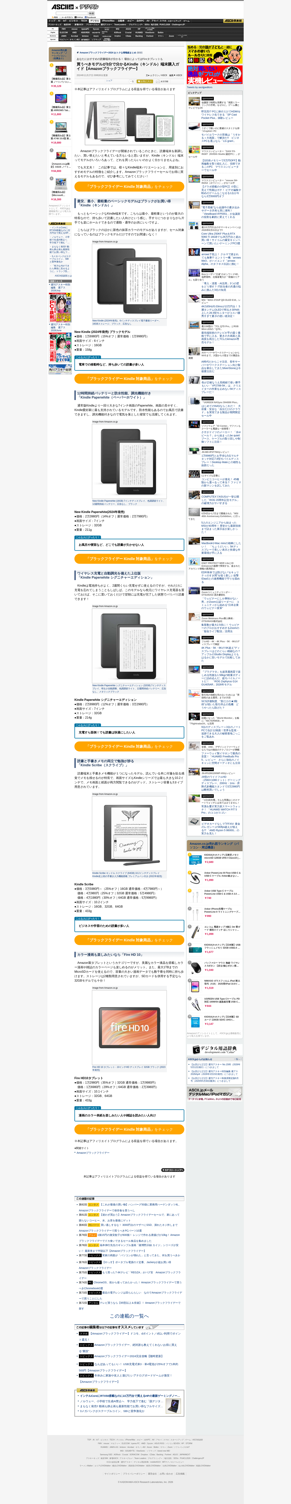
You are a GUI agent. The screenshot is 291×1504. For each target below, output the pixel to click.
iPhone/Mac (108, 20)
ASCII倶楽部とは (63, 275)
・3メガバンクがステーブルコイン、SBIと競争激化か (60, 259)
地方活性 (154, 25)
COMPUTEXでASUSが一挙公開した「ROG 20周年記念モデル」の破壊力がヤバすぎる (220, 500)
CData (128, 36)
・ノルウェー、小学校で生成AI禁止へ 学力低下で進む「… (60, 240)
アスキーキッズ (54, 25)
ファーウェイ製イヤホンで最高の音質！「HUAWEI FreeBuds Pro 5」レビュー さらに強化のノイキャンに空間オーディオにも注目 (220, 758)
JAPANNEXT (85, 39)
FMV (64, 29)
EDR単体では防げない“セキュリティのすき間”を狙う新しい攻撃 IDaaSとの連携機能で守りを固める (221, 577)
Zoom (171, 36)
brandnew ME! (107, 39)
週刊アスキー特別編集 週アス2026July (60, 287)
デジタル (87, 6)
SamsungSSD (104, 32)
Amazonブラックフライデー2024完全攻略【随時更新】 (129, 1356)
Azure (96, 36)
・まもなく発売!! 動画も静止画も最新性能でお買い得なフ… (60, 249)
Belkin (160, 33)
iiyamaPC (85, 29)
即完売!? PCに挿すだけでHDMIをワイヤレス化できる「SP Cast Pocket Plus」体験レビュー (221, 114)
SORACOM (134, 1455)
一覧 (132, 81)
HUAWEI (139, 33)
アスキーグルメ (92, 25)
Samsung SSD (106, 1455)
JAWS (63, 36)
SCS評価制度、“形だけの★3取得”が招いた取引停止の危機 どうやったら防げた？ (220, 704)
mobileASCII (155, 1462)
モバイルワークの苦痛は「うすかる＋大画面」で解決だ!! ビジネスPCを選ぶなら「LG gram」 (220, 138)
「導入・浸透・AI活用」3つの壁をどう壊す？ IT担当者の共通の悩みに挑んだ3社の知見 (221, 286)
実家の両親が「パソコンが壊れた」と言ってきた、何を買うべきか (141, 1255)
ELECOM (64, 33)
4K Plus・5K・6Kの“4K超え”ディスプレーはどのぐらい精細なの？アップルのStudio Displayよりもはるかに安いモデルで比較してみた (220, 654)
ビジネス (73, 20)
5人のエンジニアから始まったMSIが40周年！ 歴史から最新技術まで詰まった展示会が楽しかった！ (221, 527)
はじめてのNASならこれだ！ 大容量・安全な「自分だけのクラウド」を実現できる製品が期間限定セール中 (221, 410)
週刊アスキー (106, 25)
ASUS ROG (85, 33)
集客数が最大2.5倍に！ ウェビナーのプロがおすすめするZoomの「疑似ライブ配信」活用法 (220, 628)
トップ (52, 20)
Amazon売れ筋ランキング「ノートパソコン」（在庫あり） (59, 54)
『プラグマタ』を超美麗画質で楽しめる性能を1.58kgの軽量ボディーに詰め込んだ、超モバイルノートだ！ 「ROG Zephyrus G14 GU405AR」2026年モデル (221, 678)
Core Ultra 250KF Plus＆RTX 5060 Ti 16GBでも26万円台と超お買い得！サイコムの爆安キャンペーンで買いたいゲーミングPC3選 (221, 238)
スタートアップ (174, 21)
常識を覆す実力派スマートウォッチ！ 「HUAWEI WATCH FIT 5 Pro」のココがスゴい (220, 809)
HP (139, 29)
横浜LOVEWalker (119, 1466)
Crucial (128, 33)
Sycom (96, 29)
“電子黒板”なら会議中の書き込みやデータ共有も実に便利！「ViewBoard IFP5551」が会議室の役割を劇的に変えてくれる (220, 212)
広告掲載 (180, 1473)
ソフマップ (96, 40)
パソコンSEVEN (106, 28)
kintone (85, 36)
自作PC (140, 20)
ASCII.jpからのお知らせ (200, 1059)
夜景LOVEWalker (153, 1466)
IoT (64, 20)
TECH (84, 20)
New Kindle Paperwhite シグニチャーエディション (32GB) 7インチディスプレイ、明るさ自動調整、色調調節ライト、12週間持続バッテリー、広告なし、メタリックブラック (129, 688)
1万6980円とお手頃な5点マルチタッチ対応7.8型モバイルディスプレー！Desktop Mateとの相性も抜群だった (221, 460)
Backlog (139, 36)
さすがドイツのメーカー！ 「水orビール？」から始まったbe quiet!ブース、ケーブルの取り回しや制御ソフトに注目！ (221, 437)
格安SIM (67, 25)
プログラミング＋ (155, 1458)
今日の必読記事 (112, 1462)
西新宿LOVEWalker (136, 1466)
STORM (189, 1443)
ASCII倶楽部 (233, 21)
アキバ (154, 20)
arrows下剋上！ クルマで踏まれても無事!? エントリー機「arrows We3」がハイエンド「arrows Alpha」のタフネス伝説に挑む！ (221, 259)
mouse (74, 29)
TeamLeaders (120, 25)
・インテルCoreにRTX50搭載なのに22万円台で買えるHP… (60, 230)
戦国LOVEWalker (203, 1466)
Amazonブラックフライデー (93, 1152)
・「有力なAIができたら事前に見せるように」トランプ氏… (60, 268)
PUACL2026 (165, 25)
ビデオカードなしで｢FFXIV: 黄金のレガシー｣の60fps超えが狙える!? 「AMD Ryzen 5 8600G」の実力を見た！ (220, 828)
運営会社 (152, 1473)
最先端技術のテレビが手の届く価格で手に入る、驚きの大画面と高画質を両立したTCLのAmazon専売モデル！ (220, 337)
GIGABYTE (96, 33)
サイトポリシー (112, 1473)
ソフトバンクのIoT (182, 36)
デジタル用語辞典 (141, 1462)
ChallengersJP (178, 25)
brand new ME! (164, 1451)
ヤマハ (161, 36)
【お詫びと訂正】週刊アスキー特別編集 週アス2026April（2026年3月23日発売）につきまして (214, 1072)
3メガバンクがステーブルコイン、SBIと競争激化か (112, 1411)
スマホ (163, 20)
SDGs (147, 25)
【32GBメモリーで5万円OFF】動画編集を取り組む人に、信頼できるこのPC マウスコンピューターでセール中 (221, 165)
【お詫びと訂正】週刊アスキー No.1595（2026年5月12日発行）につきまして (215, 1066)
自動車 (121, 20)
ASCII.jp (62, 6)
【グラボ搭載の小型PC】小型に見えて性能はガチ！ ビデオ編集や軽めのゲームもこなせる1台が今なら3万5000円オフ (221, 191)
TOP (89, 1440)
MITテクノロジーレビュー (173, 1462)
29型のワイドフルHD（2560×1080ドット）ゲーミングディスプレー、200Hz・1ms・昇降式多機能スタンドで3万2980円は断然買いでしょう (221, 783)
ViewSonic (150, 33)
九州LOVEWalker (169, 1466)
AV (148, 20)
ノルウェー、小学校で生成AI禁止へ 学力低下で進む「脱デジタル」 (123, 1401)
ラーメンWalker (86, 1466)
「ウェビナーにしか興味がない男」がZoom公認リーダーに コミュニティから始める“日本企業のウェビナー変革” (220, 603)
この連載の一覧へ (129, 1316)
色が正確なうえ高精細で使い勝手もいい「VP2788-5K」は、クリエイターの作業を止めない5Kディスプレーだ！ (221, 387)
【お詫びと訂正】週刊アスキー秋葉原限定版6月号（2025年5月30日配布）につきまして (215, 1079)
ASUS (128, 29)
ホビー (130, 20)
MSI (117, 29)
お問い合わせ (166, 1473)
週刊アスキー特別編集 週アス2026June (60, 327)
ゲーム (186, 21)
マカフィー (63, 40)
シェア (109, 80)
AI (59, 20)
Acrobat (74, 36)
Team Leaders (140, 1458)
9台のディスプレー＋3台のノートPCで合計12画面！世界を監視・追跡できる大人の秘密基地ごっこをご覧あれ (221, 731)
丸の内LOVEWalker (186, 1466)
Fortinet (149, 36)
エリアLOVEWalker (102, 1466)
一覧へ (237, 1059)
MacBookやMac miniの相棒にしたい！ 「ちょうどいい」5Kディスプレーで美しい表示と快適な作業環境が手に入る (221, 548)
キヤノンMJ (75, 40)
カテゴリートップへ (172, 1170)
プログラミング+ (136, 25)
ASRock (117, 33)
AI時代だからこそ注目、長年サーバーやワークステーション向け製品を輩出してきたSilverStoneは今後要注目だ (221, 366)
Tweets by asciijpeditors (199, 87)
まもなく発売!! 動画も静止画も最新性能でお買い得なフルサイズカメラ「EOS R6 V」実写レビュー (142, 1406)
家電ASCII (79, 25)
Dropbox (118, 36)
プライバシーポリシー (134, 1473)
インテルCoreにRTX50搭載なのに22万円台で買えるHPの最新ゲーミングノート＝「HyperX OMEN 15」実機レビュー (154, 1395)
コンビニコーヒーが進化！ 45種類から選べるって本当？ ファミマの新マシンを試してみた (221, 482)
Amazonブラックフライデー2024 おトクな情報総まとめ (108, 52)
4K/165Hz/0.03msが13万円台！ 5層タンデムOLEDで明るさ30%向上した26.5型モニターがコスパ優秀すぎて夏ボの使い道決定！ (220, 311)
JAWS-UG (114, 1447)
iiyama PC (135, 1443)
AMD (74, 33)
